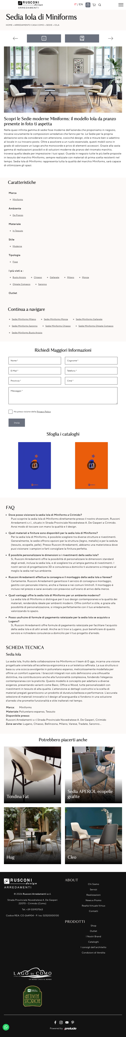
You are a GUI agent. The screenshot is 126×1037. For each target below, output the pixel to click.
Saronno (42, 284)
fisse (15, 262)
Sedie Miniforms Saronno (25, 326)
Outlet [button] (13, 293)
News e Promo (93, 900)
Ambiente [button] (15, 208)
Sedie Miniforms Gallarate (89, 319)
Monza (85, 277)
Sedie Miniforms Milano (24, 319)
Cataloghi (93, 941)
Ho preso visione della (32, 411)
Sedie (49, 25)
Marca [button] (13, 192)
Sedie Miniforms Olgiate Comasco (96, 326)
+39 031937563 (34, 909)
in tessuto (18, 230)
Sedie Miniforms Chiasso (58, 326)
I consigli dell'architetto (93, 947)
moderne (17, 246)
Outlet (93, 931)
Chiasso (38, 277)
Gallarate (54, 277)
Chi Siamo (93, 884)
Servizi (93, 889)
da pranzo (18, 215)
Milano (70, 277)
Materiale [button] (15, 224)
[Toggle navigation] (121, 5)
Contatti (93, 911)
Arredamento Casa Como (29, 25)
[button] (118, 79)
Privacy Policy (44, 411)
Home (9, 25)
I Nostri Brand (93, 936)
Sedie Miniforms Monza (56, 319)
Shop (93, 925)
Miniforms (18, 199)
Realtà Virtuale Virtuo (93, 905)
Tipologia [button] (14, 255)
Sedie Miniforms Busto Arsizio (27, 332)
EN (81, 4)
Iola (56, 25)
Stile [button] (11, 239)
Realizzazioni (93, 895)
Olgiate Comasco (21, 284)
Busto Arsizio (19, 277)
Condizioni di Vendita (93, 952)
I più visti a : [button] (16, 270)
